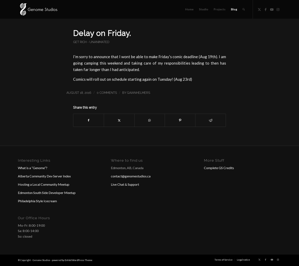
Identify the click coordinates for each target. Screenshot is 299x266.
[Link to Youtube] (272, 9)
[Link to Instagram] (278, 9)
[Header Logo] (38, 9)
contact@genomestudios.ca (131, 176)
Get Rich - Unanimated (91, 42)
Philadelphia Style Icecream (37, 201)
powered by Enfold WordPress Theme (72, 260)
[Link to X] (259, 9)
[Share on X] (119, 120)
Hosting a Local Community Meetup (43, 184)
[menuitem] (189, 9)
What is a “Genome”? (32, 168)
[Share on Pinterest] (180, 120)
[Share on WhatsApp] (150, 120)
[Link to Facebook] (265, 9)
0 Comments (107, 92)
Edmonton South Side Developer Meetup (47, 193)
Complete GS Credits (219, 168)
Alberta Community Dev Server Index (44, 176)
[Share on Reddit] (210, 120)
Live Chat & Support (125, 184)
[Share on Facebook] (88, 120)
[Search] (244, 9)
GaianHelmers (138, 92)
